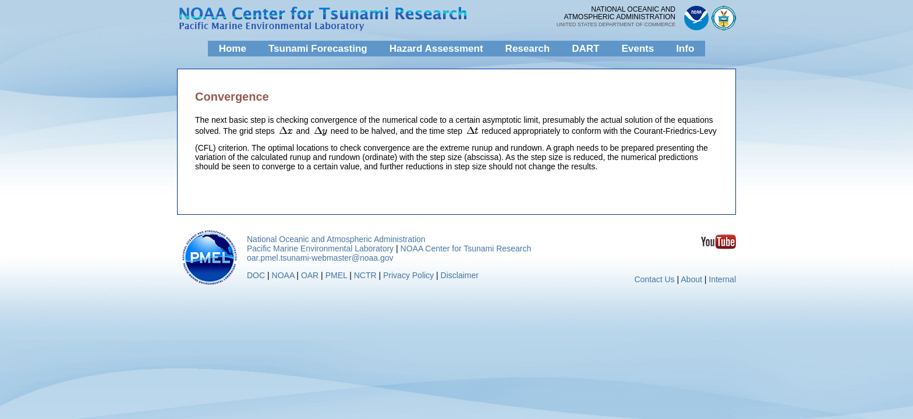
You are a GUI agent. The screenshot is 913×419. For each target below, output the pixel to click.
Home (232, 48)
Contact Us (654, 279)
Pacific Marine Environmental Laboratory (320, 248)
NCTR (365, 275)
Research (527, 48)
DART (585, 48)
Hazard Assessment (436, 48)
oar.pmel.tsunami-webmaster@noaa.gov (320, 257)
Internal (722, 279)
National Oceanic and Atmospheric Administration (336, 239)
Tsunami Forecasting (317, 48)
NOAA (283, 275)
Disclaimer (460, 275)
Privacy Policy (408, 275)
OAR (310, 275)
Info (685, 48)
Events (637, 48)
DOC (256, 275)
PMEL (336, 275)
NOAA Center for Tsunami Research (466, 248)
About (691, 279)
